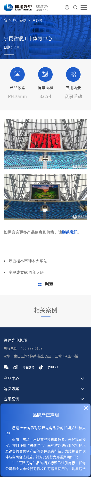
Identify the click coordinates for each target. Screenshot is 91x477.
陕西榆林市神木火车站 (27, 261)
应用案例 (19, 20)
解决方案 (11, 389)
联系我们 (69, 232)
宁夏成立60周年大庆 (26, 272)
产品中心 (11, 378)
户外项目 (39, 20)
